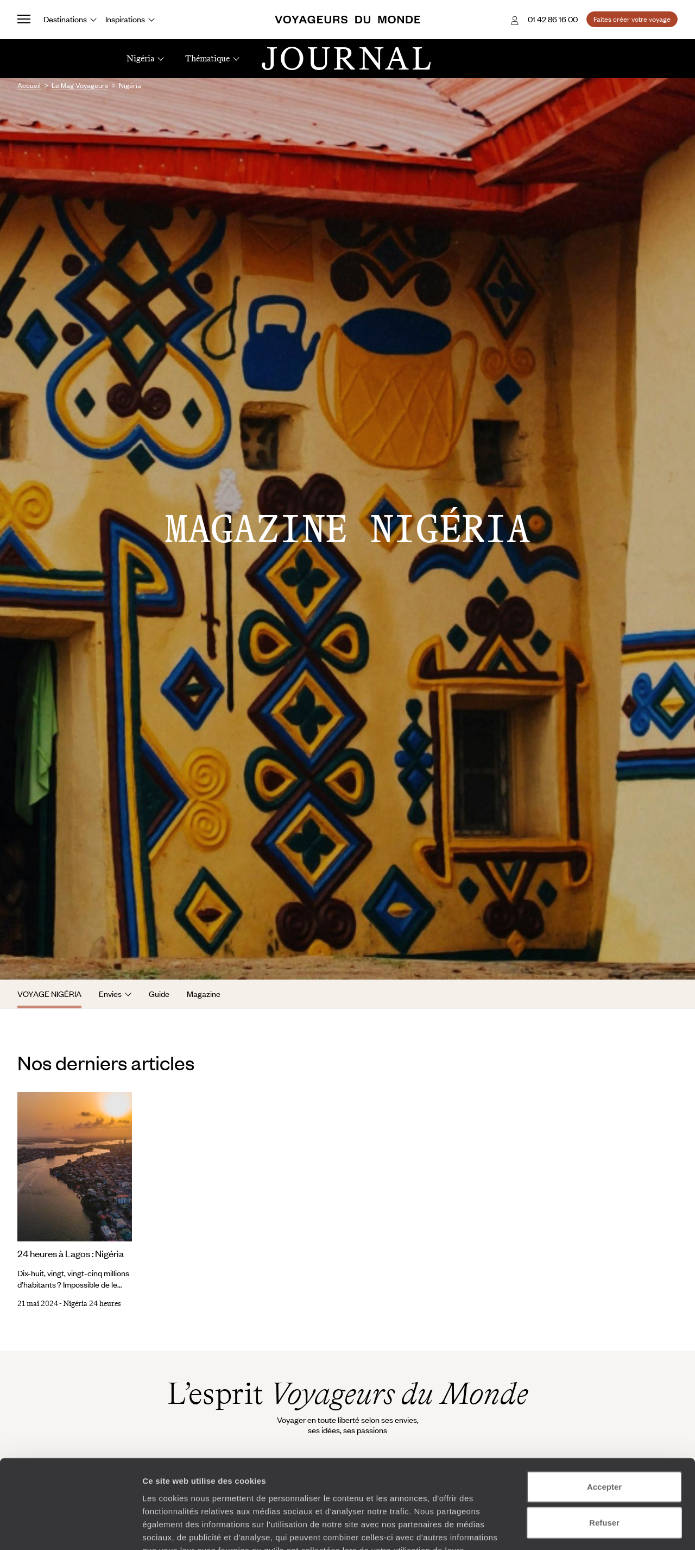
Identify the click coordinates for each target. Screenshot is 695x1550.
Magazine (203, 993)
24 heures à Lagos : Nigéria (70, 1253)
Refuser (604, 1444)
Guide (159, 993)
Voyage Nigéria (49, 993)
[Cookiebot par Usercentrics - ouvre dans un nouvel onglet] (70, 1529)
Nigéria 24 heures (92, 1303)
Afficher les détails (598, 1528)
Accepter (604, 1408)
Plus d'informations (219, 1484)
